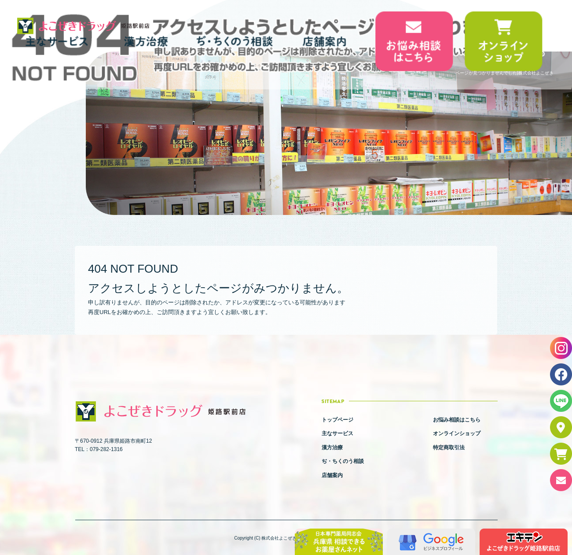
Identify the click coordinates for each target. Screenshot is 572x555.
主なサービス (337, 433)
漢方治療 (332, 447)
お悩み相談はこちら (414, 41)
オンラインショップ (503, 41)
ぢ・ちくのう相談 (235, 41)
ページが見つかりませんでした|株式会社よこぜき (504, 72)
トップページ (337, 420)
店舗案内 (324, 41)
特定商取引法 (449, 447)
